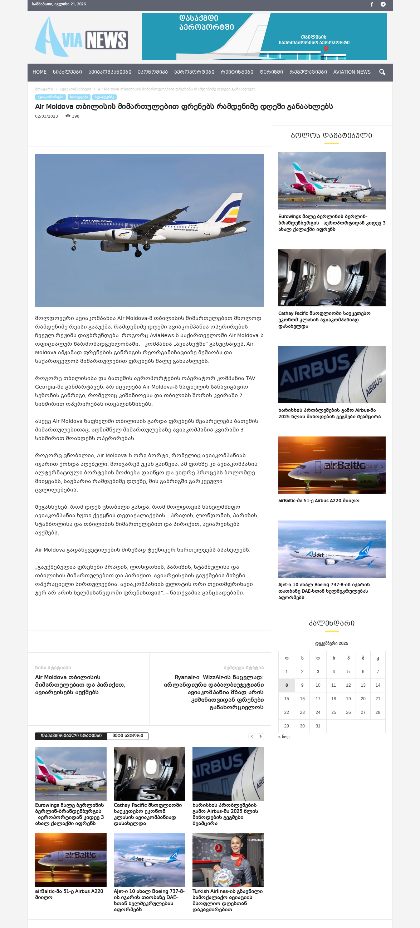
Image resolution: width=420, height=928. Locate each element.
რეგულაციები (308, 72)
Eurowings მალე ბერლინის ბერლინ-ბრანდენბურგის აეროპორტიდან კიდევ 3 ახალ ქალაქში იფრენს (69, 815)
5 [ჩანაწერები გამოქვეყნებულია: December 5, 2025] (348, 671)
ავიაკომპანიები (109, 72)
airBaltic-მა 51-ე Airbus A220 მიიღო (69, 895)
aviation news (352, 72)
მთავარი (44, 89)
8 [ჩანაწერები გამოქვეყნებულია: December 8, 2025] (286, 685)
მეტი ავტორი (127, 736)
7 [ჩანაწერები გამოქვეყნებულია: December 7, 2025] (378, 671)
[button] (382, 72)
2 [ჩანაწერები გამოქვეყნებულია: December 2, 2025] (302, 671)
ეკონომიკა (153, 72)
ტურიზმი (271, 72)
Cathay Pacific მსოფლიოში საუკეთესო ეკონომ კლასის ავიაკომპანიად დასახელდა (148, 815)
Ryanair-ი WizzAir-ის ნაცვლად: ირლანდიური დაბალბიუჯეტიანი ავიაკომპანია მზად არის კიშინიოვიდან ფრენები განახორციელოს (214, 693)
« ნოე (283, 736)
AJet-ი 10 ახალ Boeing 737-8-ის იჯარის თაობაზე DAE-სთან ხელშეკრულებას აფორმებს (149, 901)
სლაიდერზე (104, 97)
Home (40, 72)
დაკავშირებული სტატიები (71, 736)
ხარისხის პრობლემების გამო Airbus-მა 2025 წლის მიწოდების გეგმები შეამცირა (225, 815)
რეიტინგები (237, 72)
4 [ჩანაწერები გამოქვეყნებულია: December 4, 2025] (334, 671)
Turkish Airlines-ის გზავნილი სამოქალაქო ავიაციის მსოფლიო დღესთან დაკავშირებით (227, 901)
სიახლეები (67, 72)
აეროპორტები (194, 72)
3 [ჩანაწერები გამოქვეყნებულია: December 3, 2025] (318, 671)
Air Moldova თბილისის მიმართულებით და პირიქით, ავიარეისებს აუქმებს (80, 685)
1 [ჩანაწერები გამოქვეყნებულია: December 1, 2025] (286, 671)
